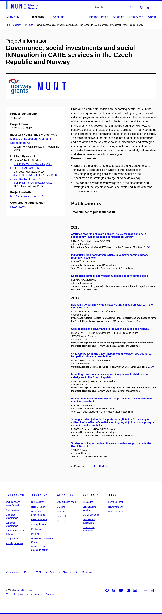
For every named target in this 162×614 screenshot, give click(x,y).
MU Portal (50, 572)
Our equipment (38, 524)
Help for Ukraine (98, 16)
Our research (37, 502)
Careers (61, 507)
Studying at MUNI (14, 543)
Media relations (115, 511)
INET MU (37, 572)
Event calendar (115, 502)
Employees (136, 16)
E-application (12, 538)
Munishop (87, 572)
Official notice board (66, 502)
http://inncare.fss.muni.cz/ (26, 196)
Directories (88, 502)
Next (103, 466)
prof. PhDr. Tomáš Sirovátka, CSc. (32, 164)
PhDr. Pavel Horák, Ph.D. (27, 168)
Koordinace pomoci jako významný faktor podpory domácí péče (109, 275)
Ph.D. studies (12, 510)
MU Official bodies (91, 514)
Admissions (16, 494)
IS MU (27, 572)
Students (118, 16)
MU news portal (13, 572)
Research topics (39, 519)
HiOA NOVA (18, 206)
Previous (77, 466)
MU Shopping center (69, 572)
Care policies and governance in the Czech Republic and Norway (110, 329)
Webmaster (11, 594)
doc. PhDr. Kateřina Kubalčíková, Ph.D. (35, 175)
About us (65, 494)
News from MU (115, 507)
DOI (149, 247)
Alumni (152, 16)
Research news (39, 507)
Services (61, 521)
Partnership (62, 516)
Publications (37, 529)
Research (39, 494)
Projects (35, 534)
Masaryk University (22, 590)
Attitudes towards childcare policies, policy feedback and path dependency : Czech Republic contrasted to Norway (108, 235)
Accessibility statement (31, 594)
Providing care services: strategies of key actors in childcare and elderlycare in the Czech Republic (110, 376)
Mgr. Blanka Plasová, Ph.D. (28, 179)
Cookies (50, 594)
